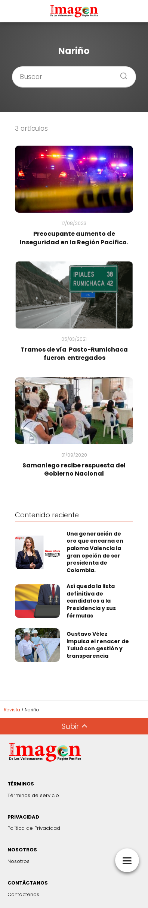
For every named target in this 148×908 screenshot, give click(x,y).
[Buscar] (121, 73)
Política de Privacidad (33, 828)
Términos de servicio (33, 795)
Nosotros (18, 861)
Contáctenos (23, 894)
